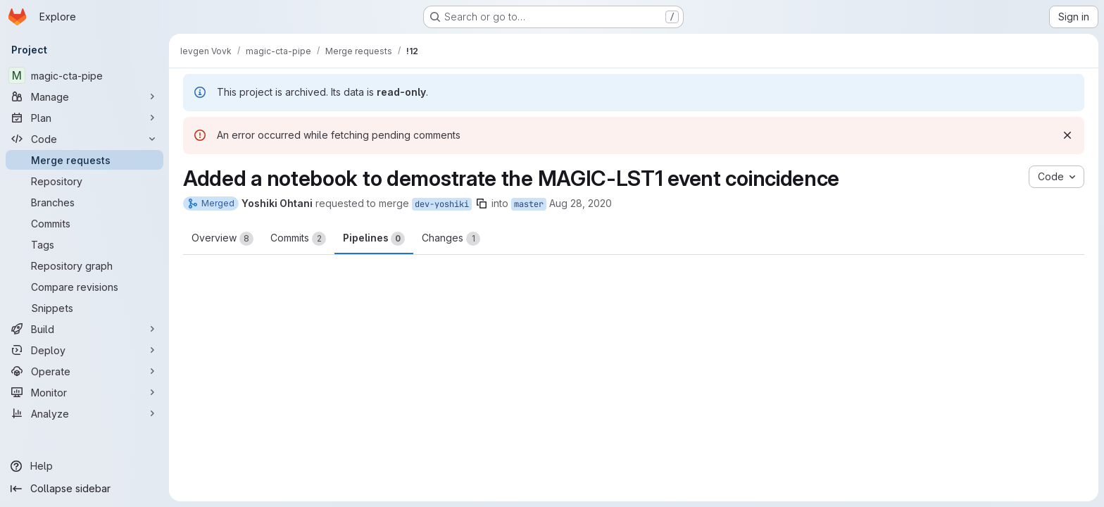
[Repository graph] (84, 265)
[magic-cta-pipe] (84, 75)
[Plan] (84, 117)
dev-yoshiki (442, 204)
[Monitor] (84, 392)
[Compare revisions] (84, 286)
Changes (451, 239)
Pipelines (374, 239)
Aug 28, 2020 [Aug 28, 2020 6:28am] (580, 203)
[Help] (84, 466)
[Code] (84, 139)
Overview (222, 239)
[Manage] (84, 96)
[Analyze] (84, 413)
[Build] (84, 329)
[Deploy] (84, 350)
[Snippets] (84, 308)
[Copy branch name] (481, 203)
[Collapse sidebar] (84, 489)
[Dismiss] (1067, 135)
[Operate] (84, 371)
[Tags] (84, 244)
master (529, 204)
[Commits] (84, 223)
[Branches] (84, 202)
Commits (298, 239)
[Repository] (84, 181)
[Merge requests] (84, 160)
